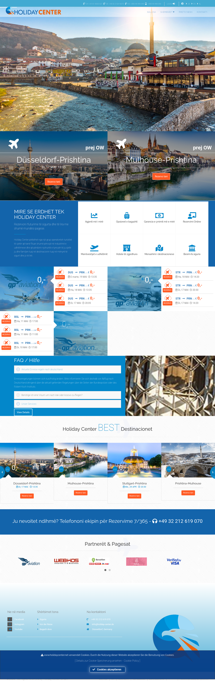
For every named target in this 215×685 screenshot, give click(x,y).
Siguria (41, 619)
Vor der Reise (44, 624)
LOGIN (171, 4)
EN (193, 4)
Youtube (18, 629)
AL (198, 4)
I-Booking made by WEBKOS (194, 679)
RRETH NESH (186, 12)
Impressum (139, 679)
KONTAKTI (202, 12)
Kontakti (124, 679)
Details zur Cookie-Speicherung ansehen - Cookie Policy (108, 660)
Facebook (19, 619)
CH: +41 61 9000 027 (92, 4)
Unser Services (29, 404)
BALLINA (151, 12)
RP (112, 679)
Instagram (19, 624)
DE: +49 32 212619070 (113, 4)
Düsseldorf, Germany (102, 629)
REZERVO (60, 277)
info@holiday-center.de (103, 624)
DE (187, 4)
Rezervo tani (53, 181)
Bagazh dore (44, 629)
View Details (23, 412)
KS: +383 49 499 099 (134, 4)
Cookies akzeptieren (107, 669)
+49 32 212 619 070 (181, 521)
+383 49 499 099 (152, 4)
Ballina (103, 679)
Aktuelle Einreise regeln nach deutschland (42, 369)
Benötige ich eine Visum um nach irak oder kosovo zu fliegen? (52, 395)
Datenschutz (156, 679)
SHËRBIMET (167, 12)
